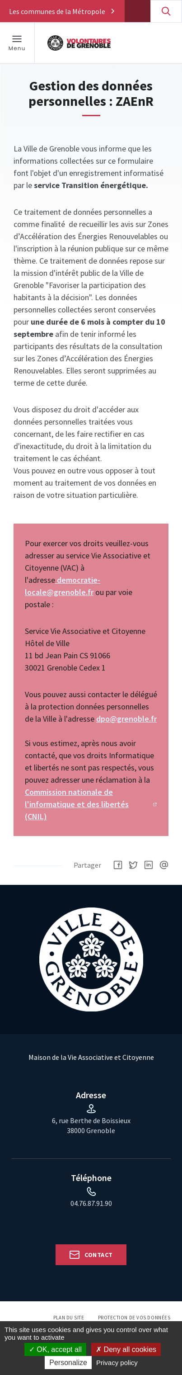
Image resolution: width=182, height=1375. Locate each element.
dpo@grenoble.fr (126, 718)
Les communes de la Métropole (57, 11)
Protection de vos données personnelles (134, 1320)
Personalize (68, 1362)
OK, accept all (55, 1349)
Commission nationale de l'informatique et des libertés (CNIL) (77, 804)
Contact (98, 1255)
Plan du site (68, 1317)
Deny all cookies (126, 1349)
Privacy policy (117, 1362)
